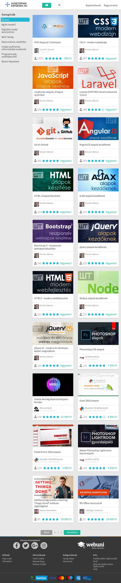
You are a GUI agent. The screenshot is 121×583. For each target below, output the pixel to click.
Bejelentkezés (93, 5)
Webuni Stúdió (39, 564)
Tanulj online (68, 558)
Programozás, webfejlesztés (9, 55)
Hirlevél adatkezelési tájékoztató (103, 565)
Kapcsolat (7, 558)
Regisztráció (111, 5)
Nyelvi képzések (10, 61)
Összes (5, 19)
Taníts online (38, 558)
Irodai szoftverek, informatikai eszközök (14, 48)
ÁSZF (95, 561)
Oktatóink (7, 561)
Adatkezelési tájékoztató (105, 558)
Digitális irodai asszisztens (9, 30)
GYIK (95, 569)
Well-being (8, 36)
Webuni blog (38, 561)
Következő (72, 532)
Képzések (67, 561)
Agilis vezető (9, 24)
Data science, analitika (14, 41)
